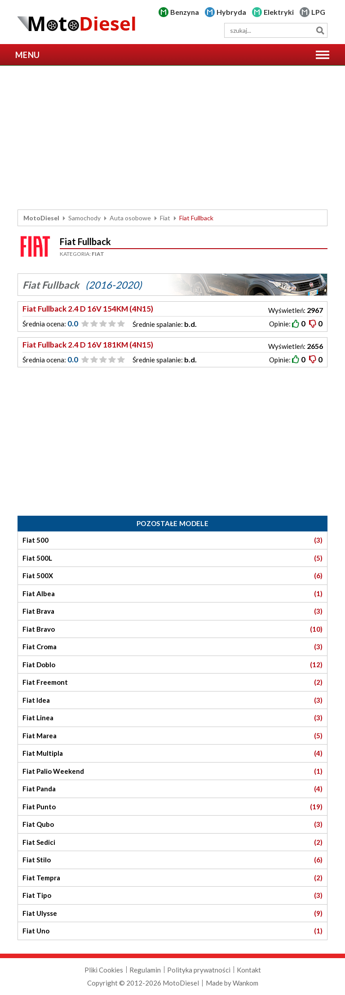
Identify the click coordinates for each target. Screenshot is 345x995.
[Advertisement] (172, 138)
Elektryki (279, 12)
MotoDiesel (41, 218)
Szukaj (320, 30)
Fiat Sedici (172, 842)
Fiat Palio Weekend (172, 771)
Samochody (84, 218)
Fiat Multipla (172, 753)
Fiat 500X (172, 576)
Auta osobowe (130, 218)
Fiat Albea (172, 594)
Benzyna (184, 12)
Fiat (165, 218)
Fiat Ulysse (172, 913)
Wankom (245, 983)
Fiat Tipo (172, 895)
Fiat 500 (172, 540)
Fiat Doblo (172, 665)
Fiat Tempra (172, 878)
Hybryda (231, 12)
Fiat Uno (172, 931)
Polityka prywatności (198, 970)
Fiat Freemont (172, 682)
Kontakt (249, 970)
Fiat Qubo (172, 824)
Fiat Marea (172, 736)
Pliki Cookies (103, 970)
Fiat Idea (172, 700)
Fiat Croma (172, 647)
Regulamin (145, 970)
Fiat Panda (172, 789)
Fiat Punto (172, 807)
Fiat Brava (172, 611)
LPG (318, 12)
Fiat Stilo (172, 860)
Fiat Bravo (172, 629)
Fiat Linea (172, 718)
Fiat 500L (172, 558)
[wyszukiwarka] (275, 30)
